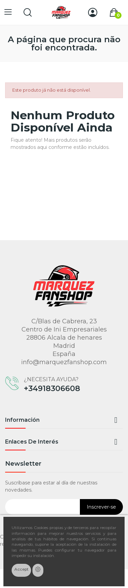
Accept (21, 569)
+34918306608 (52, 388)
